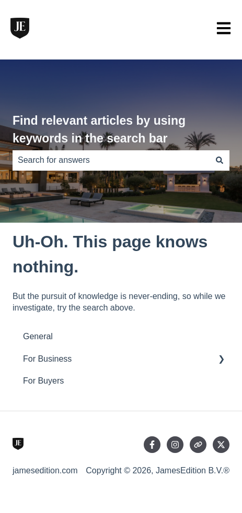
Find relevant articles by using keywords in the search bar (99, 130)
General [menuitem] (38, 336)
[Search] (219, 160)
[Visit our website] (198, 444)
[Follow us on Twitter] (221, 444)
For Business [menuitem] (47, 358)
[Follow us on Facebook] (152, 444)
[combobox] (111, 160)
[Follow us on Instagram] (175, 444)
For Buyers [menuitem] (43, 380)
